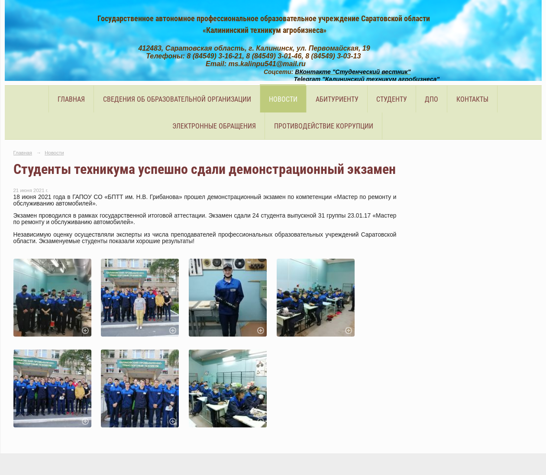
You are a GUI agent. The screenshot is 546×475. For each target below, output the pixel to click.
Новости (283, 99)
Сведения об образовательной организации (177, 99)
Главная (71, 99)
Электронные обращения (214, 126)
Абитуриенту (337, 99)
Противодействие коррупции (323, 126)
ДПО (431, 99)
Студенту (391, 99)
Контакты (472, 99)
